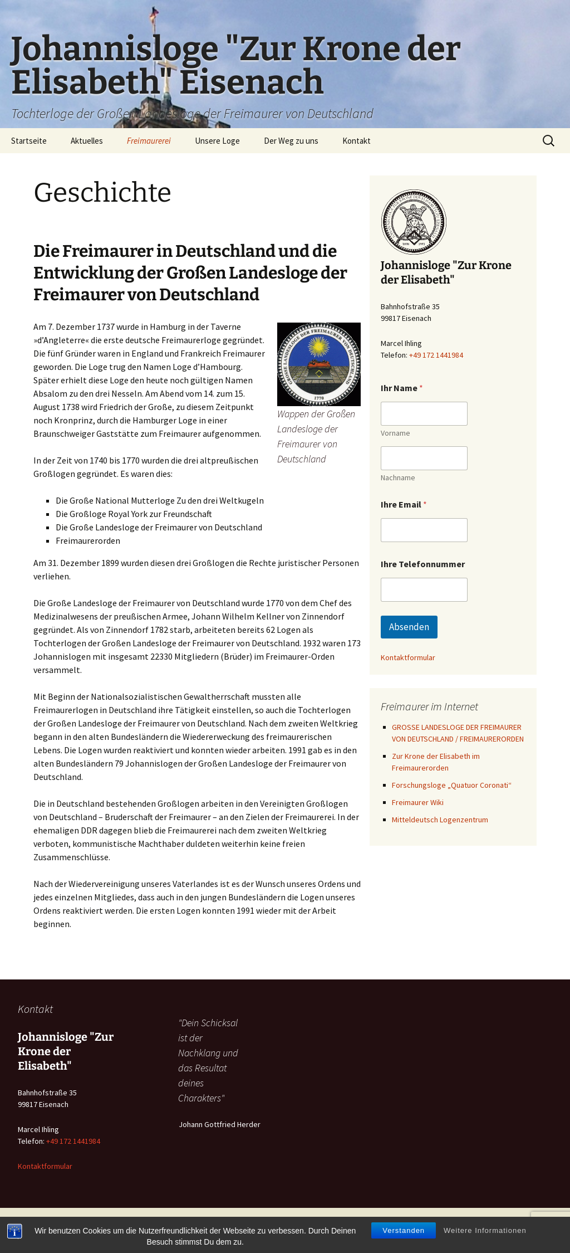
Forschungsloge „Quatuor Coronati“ (452, 785)
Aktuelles (87, 140)
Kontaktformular (408, 657)
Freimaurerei (149, 140)
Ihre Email (404, 504)
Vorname (395, 433)
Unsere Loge (217, 140)
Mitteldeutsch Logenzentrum (440, 820)
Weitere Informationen (485, 1232)
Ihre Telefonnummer (423, 564)
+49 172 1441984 (436, 355)
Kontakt (356, 140)
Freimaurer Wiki (418, 802)
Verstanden (403, 1232)
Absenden (409, 627)
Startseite (29, 140)
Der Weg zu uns (291, 140)
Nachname (398, 477)
